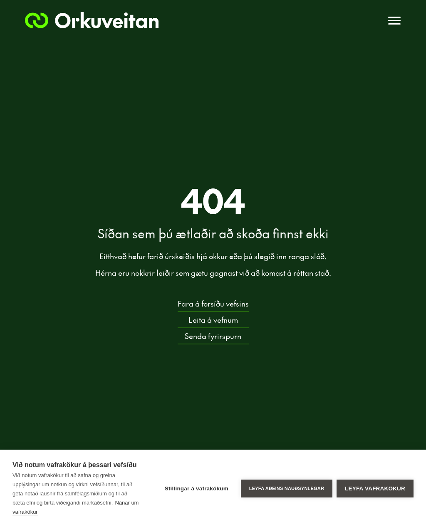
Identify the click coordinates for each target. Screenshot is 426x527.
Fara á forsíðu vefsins (213, 303)
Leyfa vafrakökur (375, 488)
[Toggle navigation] (394, 20)
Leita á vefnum (213, 319)
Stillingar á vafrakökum (196, 488)
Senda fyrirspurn (213, 335)
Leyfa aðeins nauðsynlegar (286, 488)
